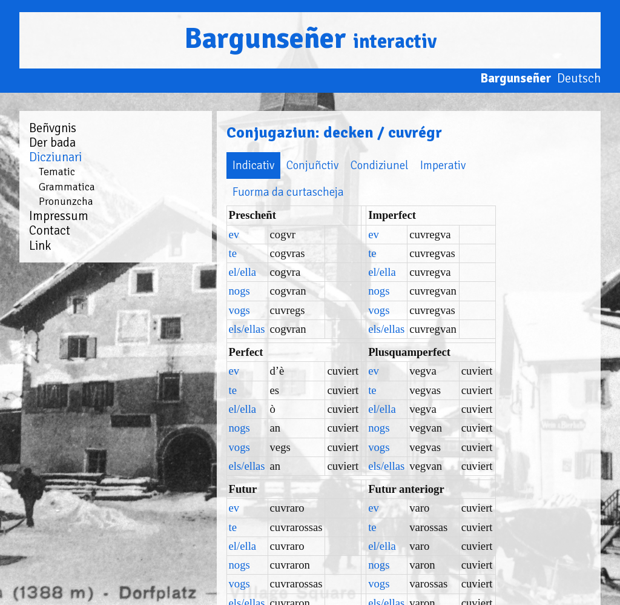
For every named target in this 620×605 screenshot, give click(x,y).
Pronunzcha (66, 201)
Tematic (57, 171)
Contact (49, 230)
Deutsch (579, 78)
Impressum (58, 216)
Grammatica (67, 186)
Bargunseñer (310, 38)
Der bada (52, 142)
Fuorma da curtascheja (462, 165)
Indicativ (182, 165)
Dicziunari (55, 157)
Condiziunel (308, 165)
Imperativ (371, 165)
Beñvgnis (52, 128)
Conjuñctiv (241, 165)
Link (40, 245)
